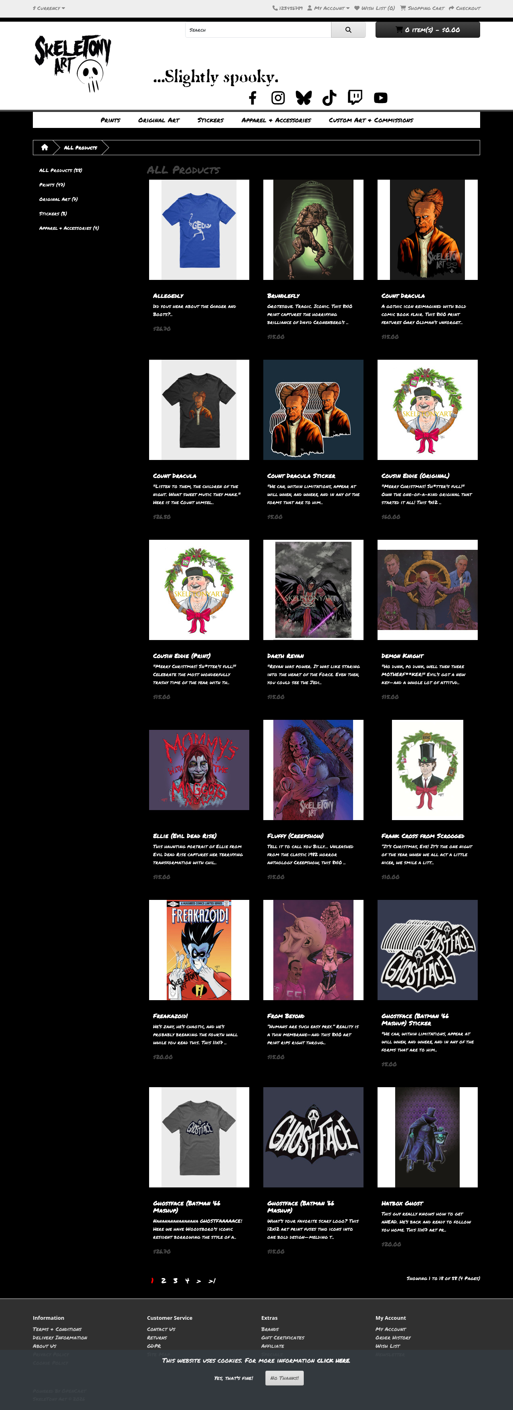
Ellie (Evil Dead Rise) (184, 835)
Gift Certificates (282, 1337)
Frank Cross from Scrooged (423, 835)
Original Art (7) (58, 199)
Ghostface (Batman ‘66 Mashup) (300, 1207)
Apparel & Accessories (276, 119)
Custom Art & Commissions (371, 119)
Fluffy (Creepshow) (295, 835)
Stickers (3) (53, 213)
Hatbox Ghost (402, 1203)
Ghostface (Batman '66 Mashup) (186, 1207)
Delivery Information (60, 1337)
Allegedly (168, 295)
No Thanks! (285, 1378)
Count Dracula (403, 295)
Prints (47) (52, 184)
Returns (157, 1337)
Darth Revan (285, 655)
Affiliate (272, 1345)
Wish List (388, 1345)
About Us (44, 1345)
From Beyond (285, 1015)
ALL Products (80, 147)
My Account (391, 1329)
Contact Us (161, 1329)
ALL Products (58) (60, 170)
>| (212, 1280)
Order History (393, 1337)
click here (333, 1360)
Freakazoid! (170, 1015)
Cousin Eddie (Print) (181, 655)
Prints (110, 119)
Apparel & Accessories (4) (69, 228)
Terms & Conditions (57, 1329)
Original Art (158, 119)
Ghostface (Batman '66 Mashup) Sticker (415, 1019)
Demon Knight (402, 655)
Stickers (210, 119)
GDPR (154, 1345)
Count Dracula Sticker (301, 475)
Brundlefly (283, 295)
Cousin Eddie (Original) (415, 475)
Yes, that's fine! (233, 1378)
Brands (270, 1329)
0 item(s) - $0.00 (428, 29)
